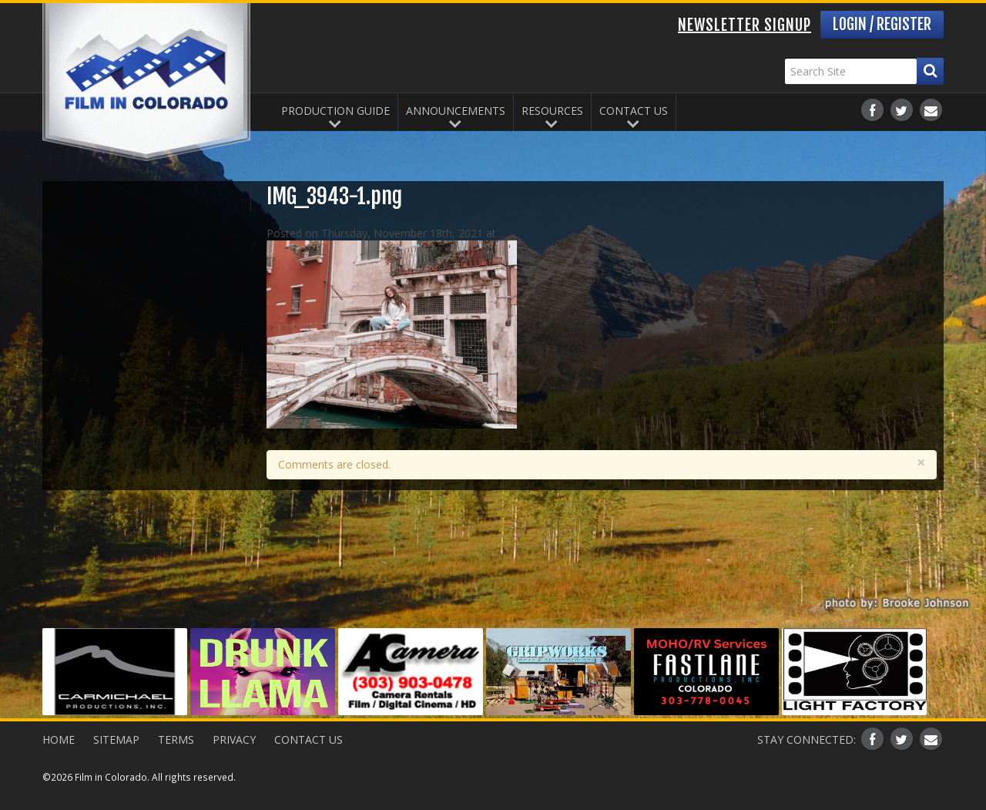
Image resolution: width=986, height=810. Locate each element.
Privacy (234, 739)
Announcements (455, 110)
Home (58, 739)
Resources (552, 110)
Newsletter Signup (744, 25)
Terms (176, 739)
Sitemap (116, 739)
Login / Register (882, 24)
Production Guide (335, 110)
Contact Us (633, 110)
